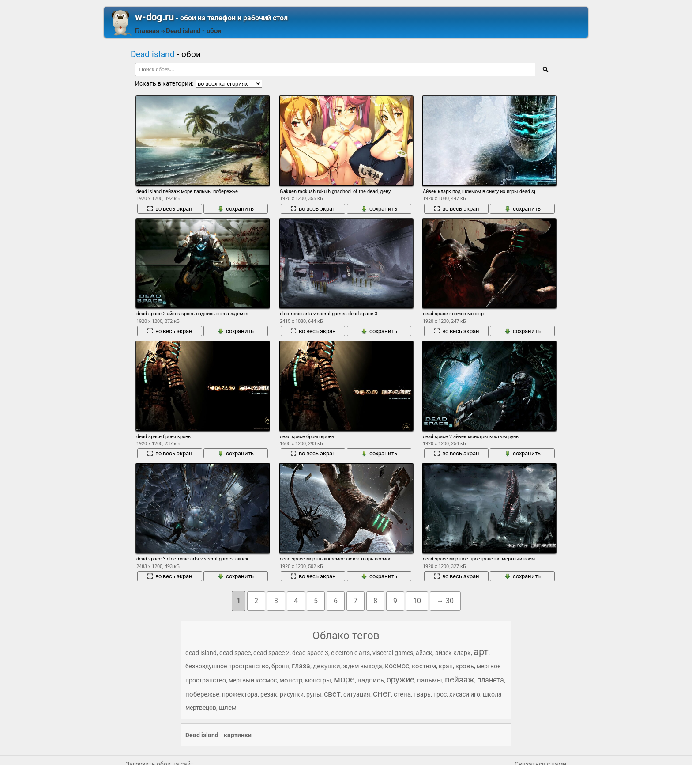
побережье (202, 694)
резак (268, 694)
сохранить (236, 208)
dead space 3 (310, 652)
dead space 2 (271, 652)
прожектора (240, 694)
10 (417, 601)
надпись (370, 680)
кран (446, 666)
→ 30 (445, 601)
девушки (326, 666)
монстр (290, 680)
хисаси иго (464, 694)
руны (313, 694)
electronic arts (350, 652)
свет (332, 693)
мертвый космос (253, 680)
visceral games (392, 652)
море (344, 679)
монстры (318, 680)
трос (440, 694)
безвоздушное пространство (227, 666)
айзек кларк (453, 652)
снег (382, 693)
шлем (228, 708)
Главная (147, 31)
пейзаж (459, 679)
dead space (235, 652)
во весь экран (169, 208)
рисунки (292, 694)
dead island (201, 652)
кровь (464, 666)
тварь (422, 694)
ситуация (356, 694)
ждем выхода (362, 666)
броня (280, 666)
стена (402, 694)
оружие (400, 679)
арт (481, 651)
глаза (301, 666)
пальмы (429, 680)
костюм (424, 666)
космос (397, 666)
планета (490, 680)
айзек (424, 652)
